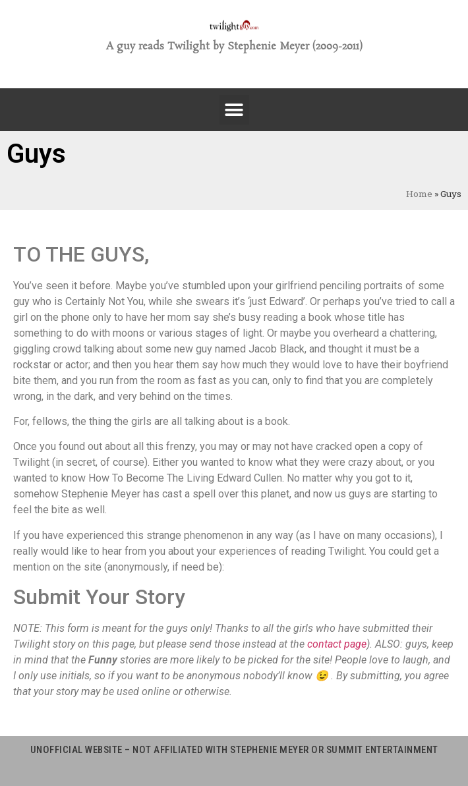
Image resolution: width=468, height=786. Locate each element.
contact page (336, 644)
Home (419, 194)
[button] (234, 110)
